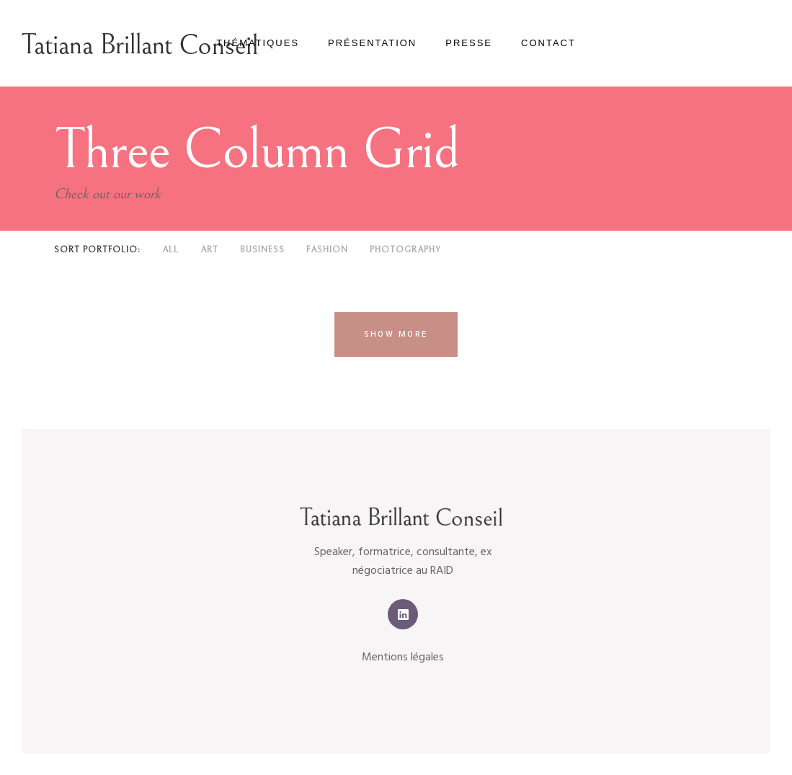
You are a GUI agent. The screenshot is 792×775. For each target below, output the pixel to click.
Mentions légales (403, 657)
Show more (396, 334)
